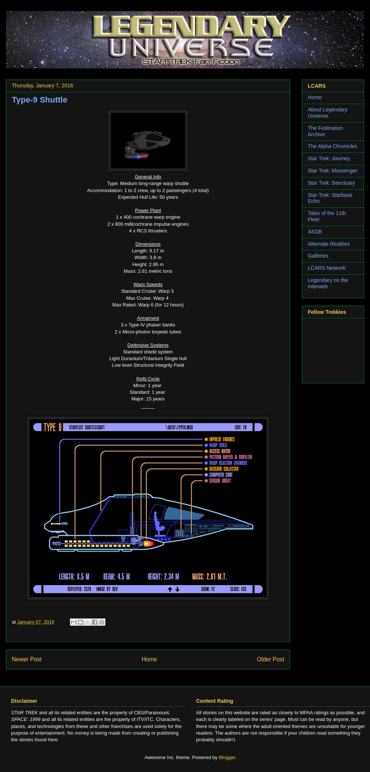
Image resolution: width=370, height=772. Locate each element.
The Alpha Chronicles (332, 146)
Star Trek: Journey (329, 158)
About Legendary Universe (327, 113)
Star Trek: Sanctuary (331, 183)
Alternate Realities (329, 244)
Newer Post (27, 659)
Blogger (227, 757)
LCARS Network (327, 268)
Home (149, 659)
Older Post (270, 659)
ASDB (315, 232)
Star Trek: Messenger (332, 171)
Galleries (318, 256)
